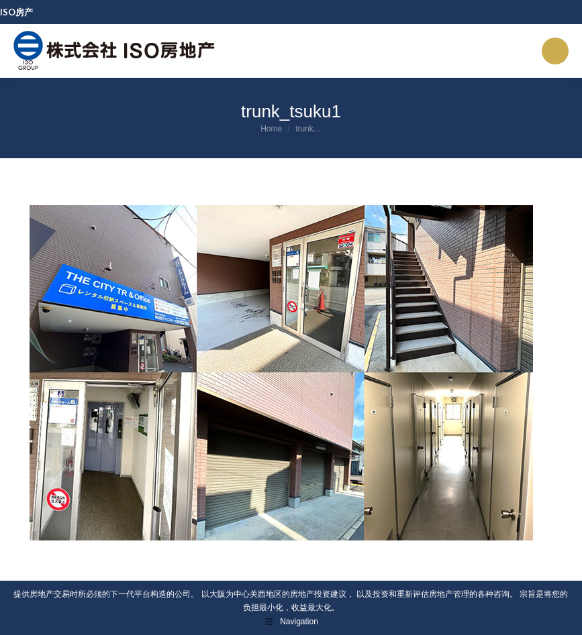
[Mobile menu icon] (555, 51)
